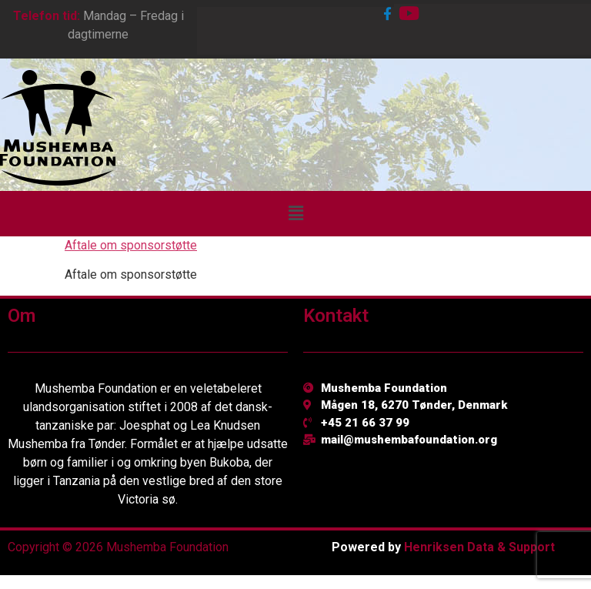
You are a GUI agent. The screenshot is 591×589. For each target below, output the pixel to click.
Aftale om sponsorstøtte (131, 245)
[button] (295, 213)
